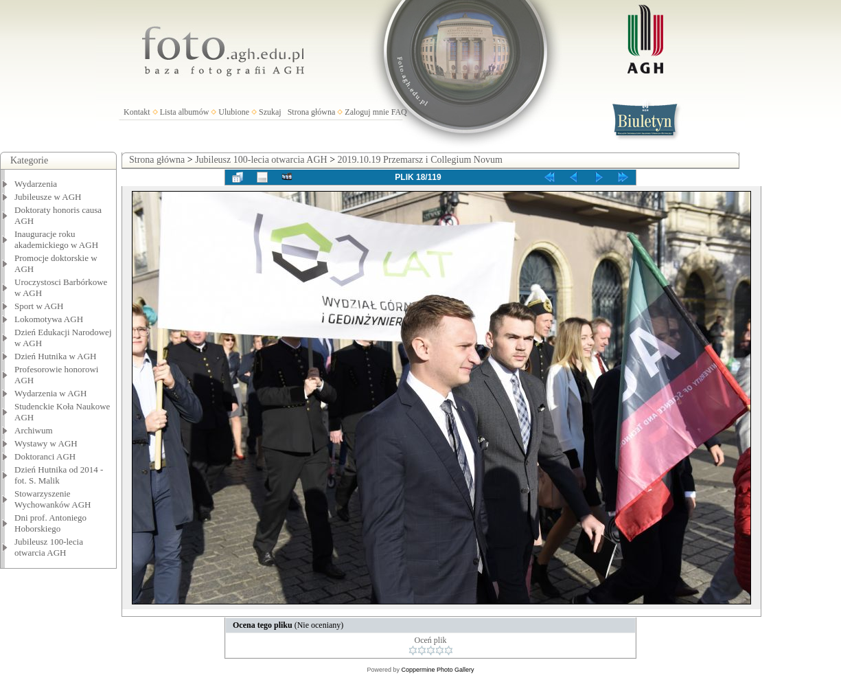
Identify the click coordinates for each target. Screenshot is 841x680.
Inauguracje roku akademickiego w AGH (56, 239)
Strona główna (312, 112)
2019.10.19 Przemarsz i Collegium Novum (420, 160)
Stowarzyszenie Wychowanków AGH (52, 499)
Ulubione (233, 112)
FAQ (399, 112)
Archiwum (33, 430)
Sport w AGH (39, 306)
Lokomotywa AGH (48, 319)
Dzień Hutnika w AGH (55, 356)
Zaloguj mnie (367, 112)
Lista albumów (184, 112)
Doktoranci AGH (45, 456)
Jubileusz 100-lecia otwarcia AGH (48, 547)
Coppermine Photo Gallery (437, 669)
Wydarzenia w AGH (50, 393)
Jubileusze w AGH (48, 197)
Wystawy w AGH (46, 443)
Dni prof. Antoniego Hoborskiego (50, 523)
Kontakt (137, 112)
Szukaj (270, 112)
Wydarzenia (35, 184)
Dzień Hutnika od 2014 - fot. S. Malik (58, 475)
